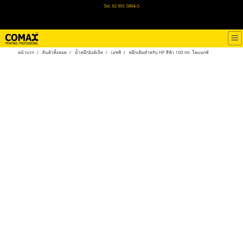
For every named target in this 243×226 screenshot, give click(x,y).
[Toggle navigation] (235, 38)
